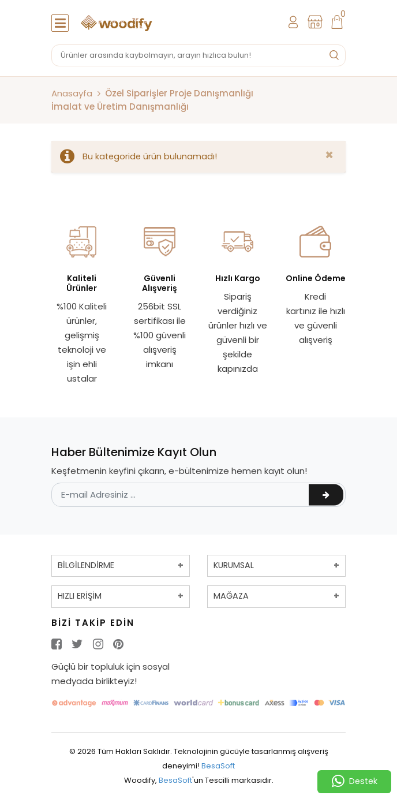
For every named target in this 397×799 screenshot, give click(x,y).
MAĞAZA (231, 596)
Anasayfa (71, 93)
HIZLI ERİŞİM (80, 596)
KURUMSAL (234, 565)
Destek (354, 781)
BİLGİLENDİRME (86, 565)
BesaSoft (218, 765)
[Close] (329, 155)
